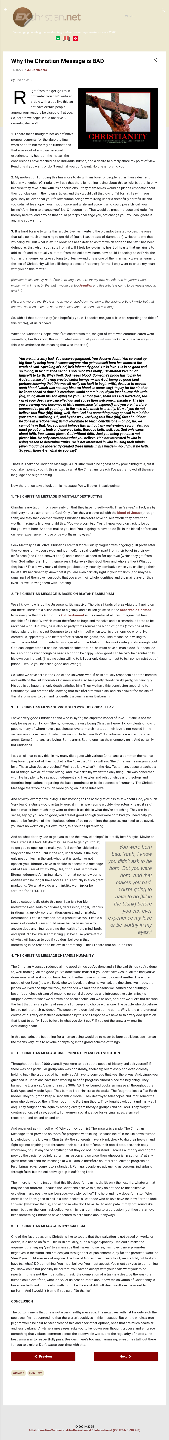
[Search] (163, 11)
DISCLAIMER (58, 55)
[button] (155, 76)
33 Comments (37, 86)
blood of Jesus (129, 529)
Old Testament (72, 631)
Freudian (85, 302)
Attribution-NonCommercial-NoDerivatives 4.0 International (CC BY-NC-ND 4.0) (84, 1430)
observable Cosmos (135, 626)
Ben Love (35, 1389)
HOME (20, 55)
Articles (18, 1389)
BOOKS (37, 55)
